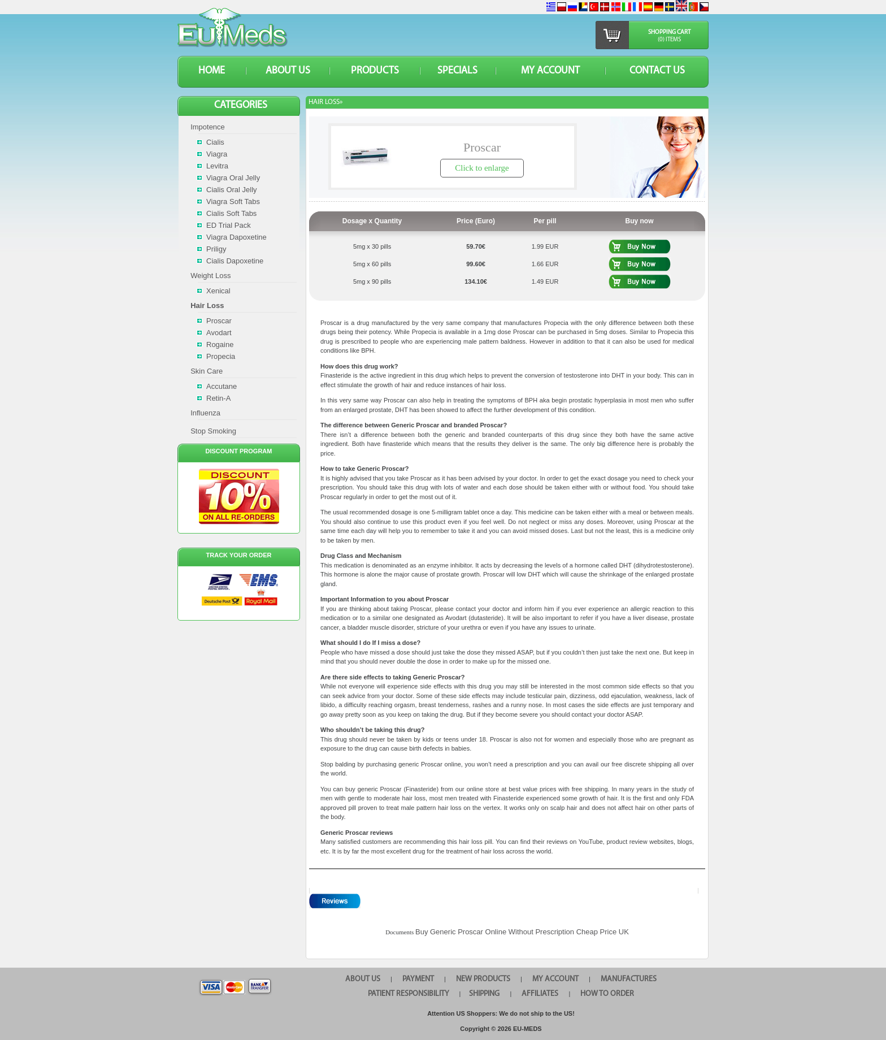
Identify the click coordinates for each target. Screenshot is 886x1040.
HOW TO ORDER (607, 994)
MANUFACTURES (629, 979)
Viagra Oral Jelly (233, 178)
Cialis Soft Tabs (231, 213)
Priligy (216, 249)
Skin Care (206, 371)
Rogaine (219, 344)
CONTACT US (657, 71)
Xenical (218, 291)
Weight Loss (210, 275)
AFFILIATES (540, 994)
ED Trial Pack (228, 225)
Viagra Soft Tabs (233, 201)
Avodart (219, 332)
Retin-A (218, 398)
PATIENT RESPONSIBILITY (408, 994)
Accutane (221, 386)
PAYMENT (418, 979)
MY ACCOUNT (550, 71)
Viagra (216, 154)
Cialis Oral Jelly (231, 189)
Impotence (207, 127)
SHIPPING (484, 994)
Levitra (217, 166)
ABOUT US (288, 71)
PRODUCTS (375, 71)
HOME (211, 71)
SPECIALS (457, 71)
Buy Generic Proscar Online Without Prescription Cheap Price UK (522, 932)
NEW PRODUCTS (483, 979)
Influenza (205, 413)
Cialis (215, 142)
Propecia (220, 356)
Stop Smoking (213, 431)
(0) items (669, 40)
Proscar (219, 321)
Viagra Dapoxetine (236, 237)
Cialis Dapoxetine (234, 261)
